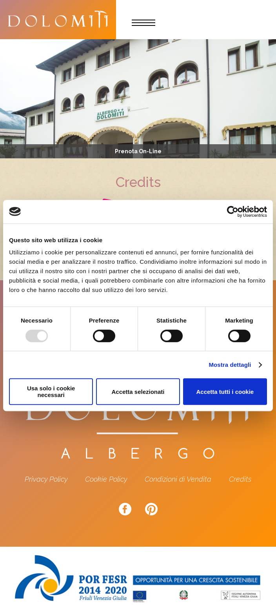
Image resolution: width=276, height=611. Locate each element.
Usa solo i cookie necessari (51, 391)
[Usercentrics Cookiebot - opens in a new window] (232, 212)
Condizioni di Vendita (178, 479)
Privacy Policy (46, 479)
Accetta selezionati (137, 391)
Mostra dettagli (230, 364)
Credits (240, 479)
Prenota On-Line (138, 151)
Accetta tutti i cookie (225, 391)
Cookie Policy (106, 479)
